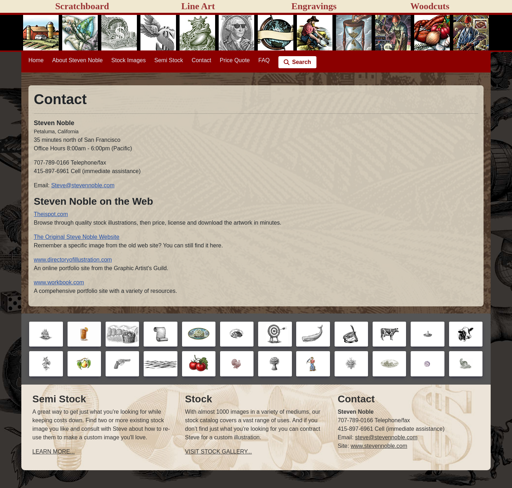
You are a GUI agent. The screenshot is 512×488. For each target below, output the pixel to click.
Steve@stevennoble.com (82, 185)
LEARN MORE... (53, 452)
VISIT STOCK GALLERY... (218, 452)
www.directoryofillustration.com (73, 260)
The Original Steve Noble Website (76, 237)
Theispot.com (51, 214)
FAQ (264, 60)
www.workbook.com (59, 282)
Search (301, 62)
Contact (201, 60)
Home (36, 60)
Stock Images (128, 60)
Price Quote (235, 60)
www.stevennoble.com (379, 446)
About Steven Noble (77, 60)
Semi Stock (168, 60)
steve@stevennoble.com (386, 437)
